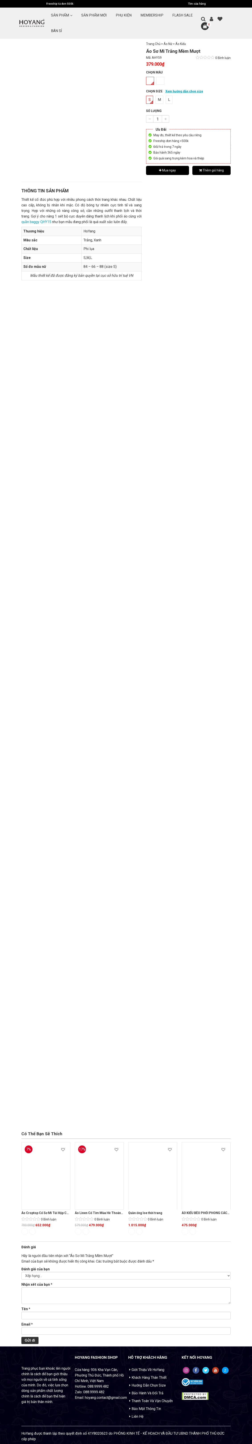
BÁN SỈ (56, 31)
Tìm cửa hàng (197, 3)
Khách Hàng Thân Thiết (149, 1377)
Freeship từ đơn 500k (59, 3)
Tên (25, 1309)
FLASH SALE (182, 15)
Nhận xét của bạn (36, 1284)
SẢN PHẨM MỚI (94, 15)
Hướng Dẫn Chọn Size (149, 1385)
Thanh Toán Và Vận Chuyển (152, 1401)
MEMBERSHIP (151, 15)
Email (27, 1324)
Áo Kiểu (180, 44)
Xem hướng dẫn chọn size (184, 91)
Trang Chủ (153, 44)
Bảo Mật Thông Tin (146, 1409)
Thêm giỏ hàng (211, 170)
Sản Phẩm (60, 15)
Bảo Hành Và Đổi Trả (147, 1393)
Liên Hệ (137, 1416)
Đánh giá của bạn (35, 1269)
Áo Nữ (168, 44)
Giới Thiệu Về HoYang (148, 1370)
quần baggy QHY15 (36, 222)
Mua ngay (167, 170)
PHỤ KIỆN (124, 15)
